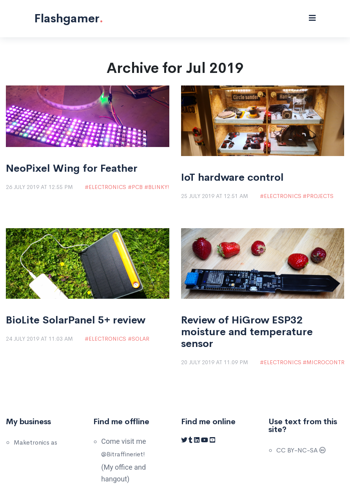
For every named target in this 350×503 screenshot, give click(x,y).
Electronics (107, 187)
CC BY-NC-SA (301, 450)
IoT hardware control (232, 177)
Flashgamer (68, 18)
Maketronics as (35, 442)
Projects (320, 196)
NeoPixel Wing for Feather (72, 168)
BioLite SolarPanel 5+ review (75, 320)
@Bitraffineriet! (123, 454)
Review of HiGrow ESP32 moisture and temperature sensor (247, 332)
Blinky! (158, 187)
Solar (140, 338)
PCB (137, 187)
